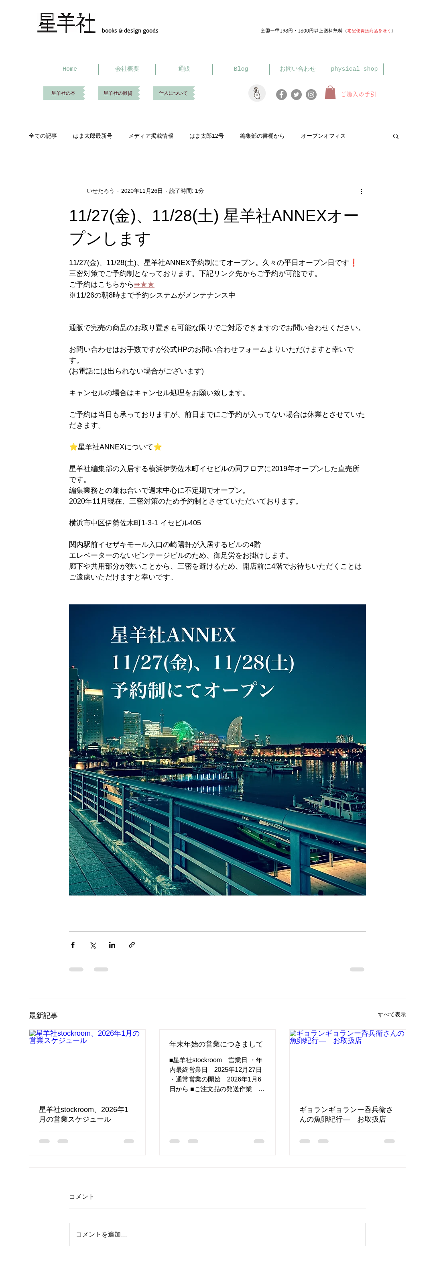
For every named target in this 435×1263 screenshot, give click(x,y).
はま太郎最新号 (92, 136)
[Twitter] (296, 94)
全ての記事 (43, 136)
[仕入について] (173, 93)
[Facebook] (281, 94)
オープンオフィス (323, 136)
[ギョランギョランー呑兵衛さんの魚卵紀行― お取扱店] (348, 1062)
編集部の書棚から (262, 136)
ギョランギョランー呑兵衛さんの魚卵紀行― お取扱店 (346, 1114)
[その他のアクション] (361, 191)
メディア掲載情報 (150, 136)
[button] (396, 136)
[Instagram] (311, 94)
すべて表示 (392, 1014)
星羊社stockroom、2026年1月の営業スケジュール (83, 1114)
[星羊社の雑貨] (118, 93)
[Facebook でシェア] (73, 945)
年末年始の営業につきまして (216, 1044)
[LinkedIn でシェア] (112, 945)
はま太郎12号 (206, 136)
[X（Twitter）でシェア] (92, 945)
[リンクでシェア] (132, 945)
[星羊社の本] (63, 93)
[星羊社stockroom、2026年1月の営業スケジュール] (87, 1062)
